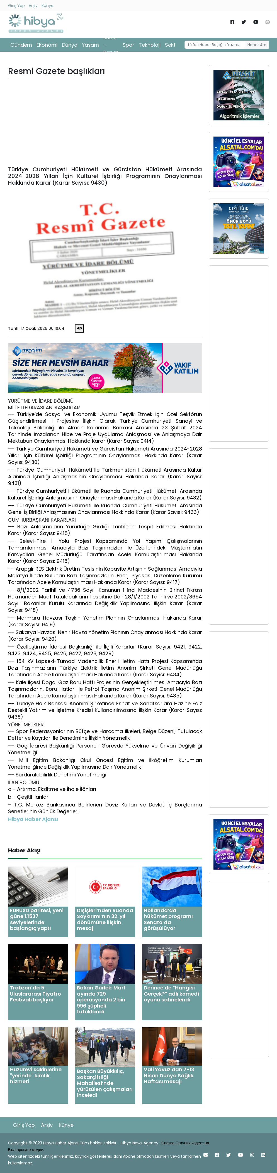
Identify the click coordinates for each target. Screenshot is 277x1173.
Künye (48, 5)
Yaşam (90, 44)
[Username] (214, 45)
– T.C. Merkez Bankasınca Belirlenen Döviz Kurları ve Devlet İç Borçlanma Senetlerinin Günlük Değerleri (105, 808)
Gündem (21, 44)
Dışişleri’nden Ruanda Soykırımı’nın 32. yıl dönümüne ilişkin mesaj (105, 919)
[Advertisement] (105, 123)
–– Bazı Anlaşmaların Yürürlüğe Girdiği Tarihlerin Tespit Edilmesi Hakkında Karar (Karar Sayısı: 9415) (105, 530)
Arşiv (33, 5)
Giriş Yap (16, 5)
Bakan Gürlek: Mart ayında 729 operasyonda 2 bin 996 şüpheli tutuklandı (101, 999)
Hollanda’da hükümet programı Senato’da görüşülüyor (168, 919)
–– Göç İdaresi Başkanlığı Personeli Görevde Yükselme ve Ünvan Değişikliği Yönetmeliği (105, 749)
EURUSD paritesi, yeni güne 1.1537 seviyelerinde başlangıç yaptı (37, 919)
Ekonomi (47, 44)
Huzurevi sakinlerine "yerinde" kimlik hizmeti (36, 1075)
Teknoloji (150, 44)
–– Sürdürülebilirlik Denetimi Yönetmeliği (57, 774)
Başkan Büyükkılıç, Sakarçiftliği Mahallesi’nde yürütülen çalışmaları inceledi (105, 1083)
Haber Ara (256, 45)
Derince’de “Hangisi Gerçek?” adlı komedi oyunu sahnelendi (171, 993)
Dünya (69, 44)
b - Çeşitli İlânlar (28, 796)
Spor (128, 44)
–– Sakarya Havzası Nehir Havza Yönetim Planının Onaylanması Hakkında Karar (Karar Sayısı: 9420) (105, 635)
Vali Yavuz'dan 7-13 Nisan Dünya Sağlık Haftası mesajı (169, 1075)
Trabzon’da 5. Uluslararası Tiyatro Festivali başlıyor (35, 993)
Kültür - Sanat (110, 45)
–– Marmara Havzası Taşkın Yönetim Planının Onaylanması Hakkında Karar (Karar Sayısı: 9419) (105, 621)
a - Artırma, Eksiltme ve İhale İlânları (52, 789)
